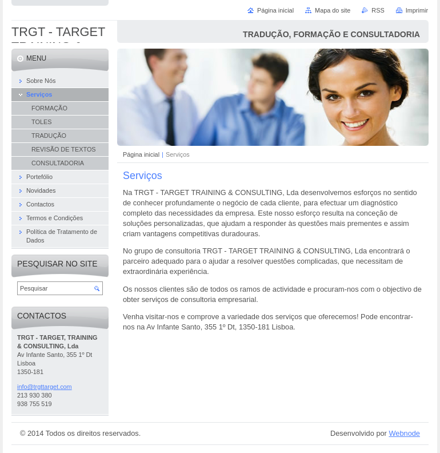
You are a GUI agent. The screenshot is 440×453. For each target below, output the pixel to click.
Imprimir (417, 10)
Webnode (404, 433)
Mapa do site (332, 10)
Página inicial (141, 154)
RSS (377, 10)
